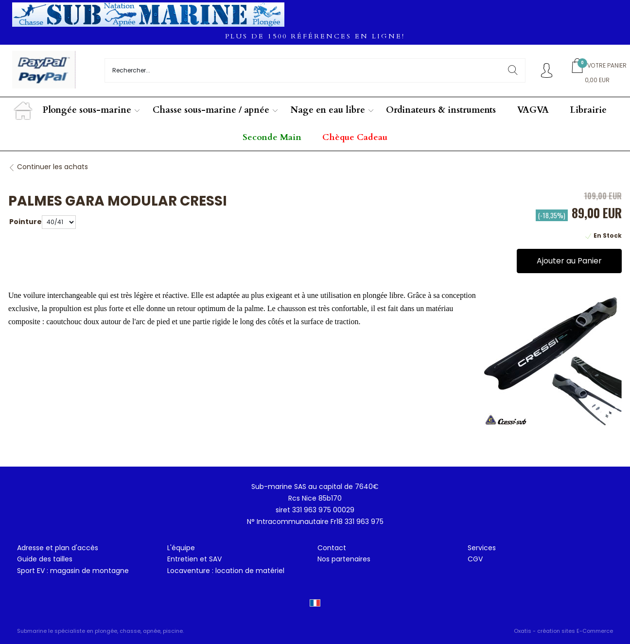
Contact (331, 548)
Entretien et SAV (194, 559)
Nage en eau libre (328, 110)
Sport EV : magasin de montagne (73, 570)
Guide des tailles (44, 559)
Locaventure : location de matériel (225, 570)
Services (482, 548)
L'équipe (181, 548)
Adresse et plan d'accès (57, 548)
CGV (475, 559)
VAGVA (533, 110)
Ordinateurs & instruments (441, 110)
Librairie (588, 110)
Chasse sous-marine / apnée (211, 110)
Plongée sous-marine (87, 110)
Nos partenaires (343, 559)
